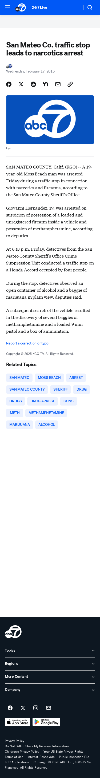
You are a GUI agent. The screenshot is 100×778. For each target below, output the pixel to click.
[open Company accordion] (50, 690)
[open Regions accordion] (50, 664)
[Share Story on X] (21, 84)
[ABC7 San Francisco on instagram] (35, 708)
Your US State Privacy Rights (63, 751)
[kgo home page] (13, 631)
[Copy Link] (70, 84)
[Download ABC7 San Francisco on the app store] (17, 722)
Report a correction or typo (27, 343)
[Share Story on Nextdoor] (45, 84)
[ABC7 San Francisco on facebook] (10, 708)
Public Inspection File (74, 757)
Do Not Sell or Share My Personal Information (37, 746)
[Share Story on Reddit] (33, 84)
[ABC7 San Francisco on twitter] (23, 708)
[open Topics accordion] (50, 651)
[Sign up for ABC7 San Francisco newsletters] (48, 708)
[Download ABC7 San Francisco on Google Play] (47, 722)
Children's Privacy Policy (22, 751)
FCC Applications (17, 762)
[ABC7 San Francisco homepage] (20, 7)
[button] (7, 7)
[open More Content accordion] (50, 677)
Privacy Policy (14, 741)
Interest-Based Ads (41, 757)
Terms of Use (14, 757)
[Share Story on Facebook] (8, 84)
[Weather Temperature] (73, 7)
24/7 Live (39, 7)
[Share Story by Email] (57, 84)
